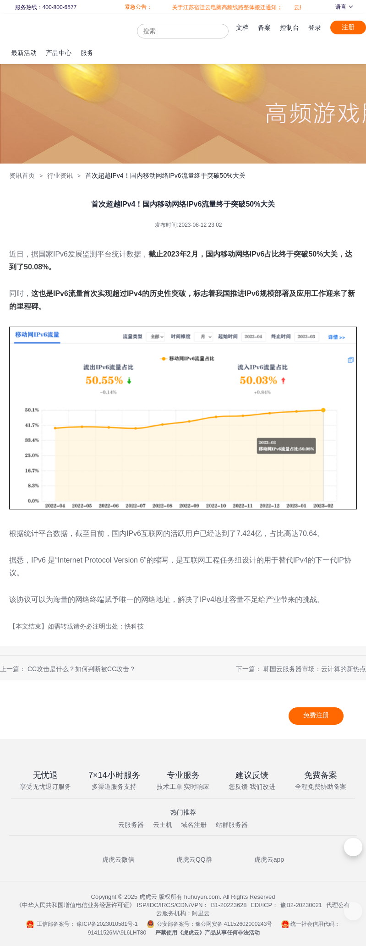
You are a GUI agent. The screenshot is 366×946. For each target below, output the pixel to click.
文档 (242, 27)
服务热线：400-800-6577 (45, 7)
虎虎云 (191, 933)
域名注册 (194, 824)
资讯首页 (22, 175)
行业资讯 (60, 175)
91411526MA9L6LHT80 (117, 933)
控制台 (289, 27)
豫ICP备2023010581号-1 (106, 924)
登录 (314, 27)
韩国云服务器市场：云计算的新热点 (314, 669)
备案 (264, 27)
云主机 (162, 824)
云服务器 (131, 824)
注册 (348, 27)
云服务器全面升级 (299, 7)
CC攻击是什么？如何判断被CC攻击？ (81, 669)
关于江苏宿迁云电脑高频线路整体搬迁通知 (207, 7)
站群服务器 (232, 824)
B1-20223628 (229, 905)
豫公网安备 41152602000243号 (234, 924)
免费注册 (316, 715)
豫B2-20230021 (301, 905)
